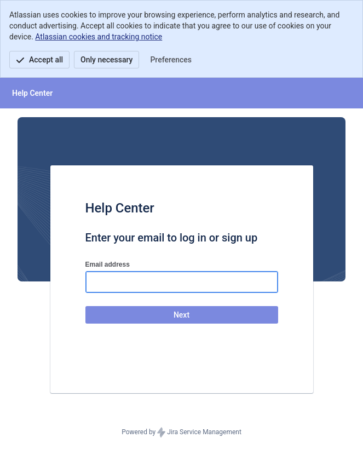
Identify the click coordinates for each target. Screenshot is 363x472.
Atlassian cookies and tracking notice (98, 36)
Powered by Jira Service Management (181, 432)
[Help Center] (32, 93)
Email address (107, 264)
